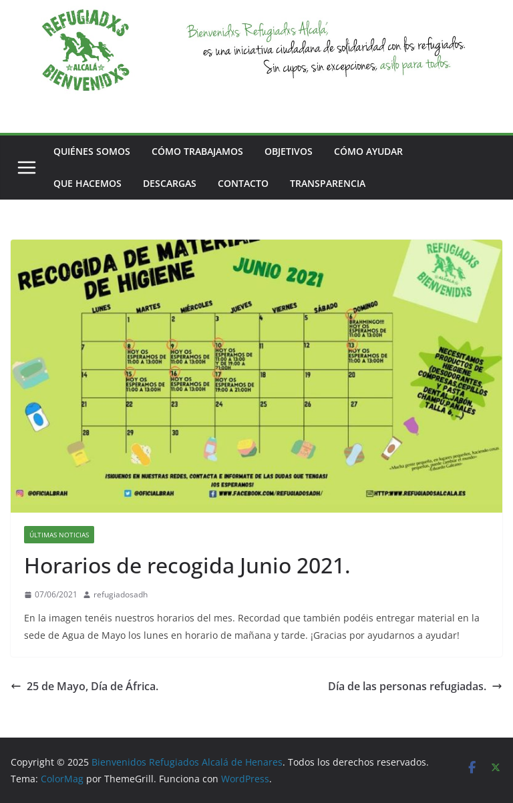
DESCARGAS (169, 183)
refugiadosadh (121, 594)
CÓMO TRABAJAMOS (197, 151)
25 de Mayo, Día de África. (84, 686)
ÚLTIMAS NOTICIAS (59, 534)
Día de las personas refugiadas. (415, 686)
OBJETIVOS (289, 151)
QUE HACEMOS (87, 183)
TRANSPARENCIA (327, 183)
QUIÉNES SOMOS (91, 151)
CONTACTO (243, 183)
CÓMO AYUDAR (368, 151)
